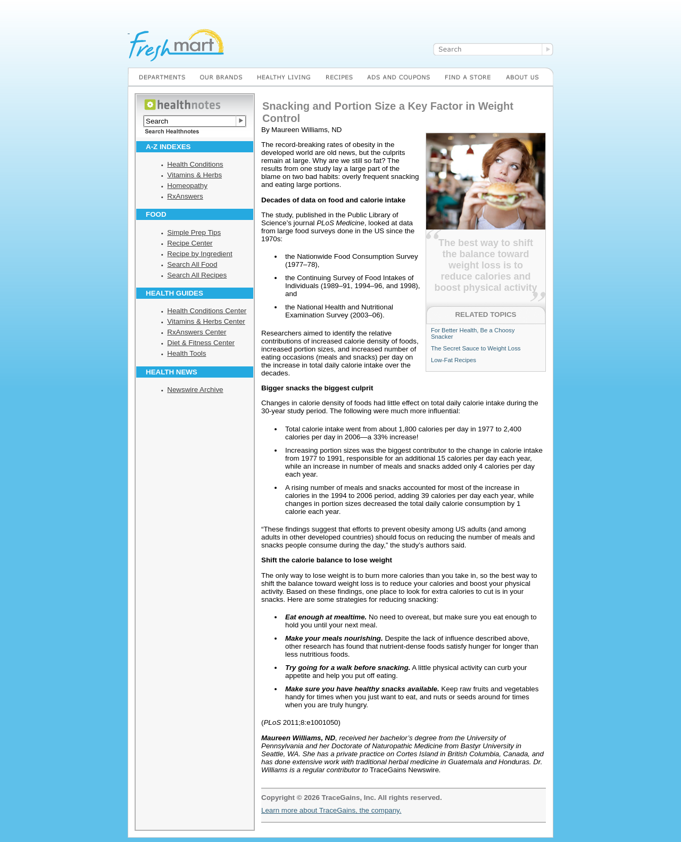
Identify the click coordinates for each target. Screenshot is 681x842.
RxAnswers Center (196, 332)
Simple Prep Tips (194, 232)
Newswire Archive (195, 390)
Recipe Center (189, 243)
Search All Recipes (197, 275)
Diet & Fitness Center (201, 343)
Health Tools (186, 353)
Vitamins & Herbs (194, 175)
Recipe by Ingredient (199, 254)
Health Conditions (195, 164)
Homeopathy (187, 186)
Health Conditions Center (206, 311)
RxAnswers (185, 196)
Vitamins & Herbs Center (206, 321)
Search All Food (192, 264)
